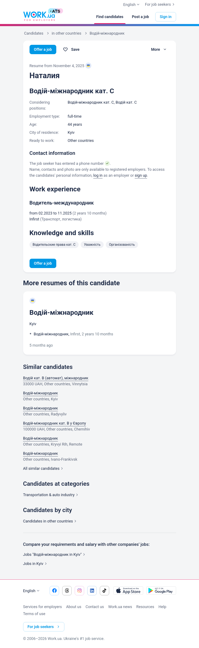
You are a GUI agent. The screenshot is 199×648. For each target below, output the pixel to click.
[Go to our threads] (67, 590)
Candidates (50, 521)
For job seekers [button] (44, 627)
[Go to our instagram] (79, 590)
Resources (145, 606)
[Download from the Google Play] (161, 590)
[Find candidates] (110, 17)
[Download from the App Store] (128, 590)
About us (73, 606)
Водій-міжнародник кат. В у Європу (54, 423)
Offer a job (43, 49)
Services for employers (42, 606)
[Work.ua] (39, 16)
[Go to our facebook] (54, 590)
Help (162, 606)
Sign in (165, 16)
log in (98, 175)
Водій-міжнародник (61, 312)
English (32, 591)
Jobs (35, 563)
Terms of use (34, 613)
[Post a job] (140, 17)
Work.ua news (120, 606)
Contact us (95, 606)
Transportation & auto (51, 495)
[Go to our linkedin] (92, 590)
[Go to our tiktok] (104, 590)
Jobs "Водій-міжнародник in (55, 554)
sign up (141, 175)
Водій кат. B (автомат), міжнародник (55, 378)
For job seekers (160, 4)
